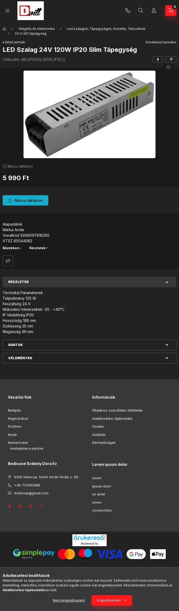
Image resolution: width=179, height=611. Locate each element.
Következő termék (160, 42)
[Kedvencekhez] (168, 67)
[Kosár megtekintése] (170, 10)
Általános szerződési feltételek (117, 410)
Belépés (14, 410)
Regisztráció (18, 418)
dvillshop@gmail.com (31, 493)
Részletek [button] (18, 282)
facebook (9, 506)
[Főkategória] (4, 28)
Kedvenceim (18, 442)
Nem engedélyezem (69, 600)
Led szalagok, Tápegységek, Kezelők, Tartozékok (106, 29)
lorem (96, 478)
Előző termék (15, 42)
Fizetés (98, 426)
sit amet (98, 494)
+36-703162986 (128, 10)
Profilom (14, 426)
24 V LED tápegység (30, 33)
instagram (30, 506)
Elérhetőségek (104, 442)
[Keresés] (140, 10)
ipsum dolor (101, 486)
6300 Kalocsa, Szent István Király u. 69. (46, 477)
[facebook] (158, 59)
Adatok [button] (15, 345)
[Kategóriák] (7, 11)
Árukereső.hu (89, 543)
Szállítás (99, 434)
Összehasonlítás (8, 261)
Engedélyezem (109, 600)
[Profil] (154, 10)
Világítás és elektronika (36, 29)
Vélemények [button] (20, 358)
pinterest (20, 506)
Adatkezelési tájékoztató (112, 418)
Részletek (37, 248)
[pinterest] (171, 59)
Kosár (12, 434)
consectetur (102, 510)
